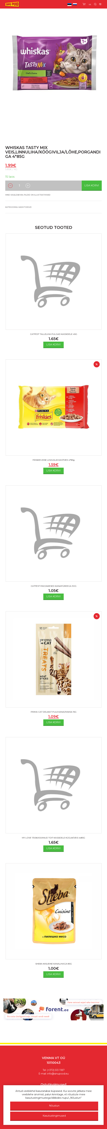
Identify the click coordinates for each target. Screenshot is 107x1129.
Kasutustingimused (54, 1115)
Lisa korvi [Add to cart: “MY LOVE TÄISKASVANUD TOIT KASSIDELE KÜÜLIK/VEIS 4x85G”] (53, 848)
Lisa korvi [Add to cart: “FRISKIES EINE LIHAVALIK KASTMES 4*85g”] (53, 470)
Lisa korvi (91, 185)
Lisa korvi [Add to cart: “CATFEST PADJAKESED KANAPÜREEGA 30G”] (53, 596)
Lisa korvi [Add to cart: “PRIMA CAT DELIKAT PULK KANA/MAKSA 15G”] (53, 722)
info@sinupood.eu (58, 1073)
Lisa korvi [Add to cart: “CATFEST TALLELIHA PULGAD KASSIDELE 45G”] (53, 344)
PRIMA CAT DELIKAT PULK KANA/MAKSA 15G (53, 712)
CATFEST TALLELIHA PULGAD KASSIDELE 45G (53, 334)
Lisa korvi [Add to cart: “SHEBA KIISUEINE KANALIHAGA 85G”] (53, 974)
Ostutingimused (53, 1084)
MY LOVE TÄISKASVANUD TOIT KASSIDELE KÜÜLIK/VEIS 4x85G (53, 837)
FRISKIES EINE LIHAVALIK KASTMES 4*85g (54, 460)
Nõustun (54, 1105)
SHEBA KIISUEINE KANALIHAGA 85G (53, 963)
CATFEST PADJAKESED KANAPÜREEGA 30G (53, 586)
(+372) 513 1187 (56, 1070)
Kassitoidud (25, 207)
